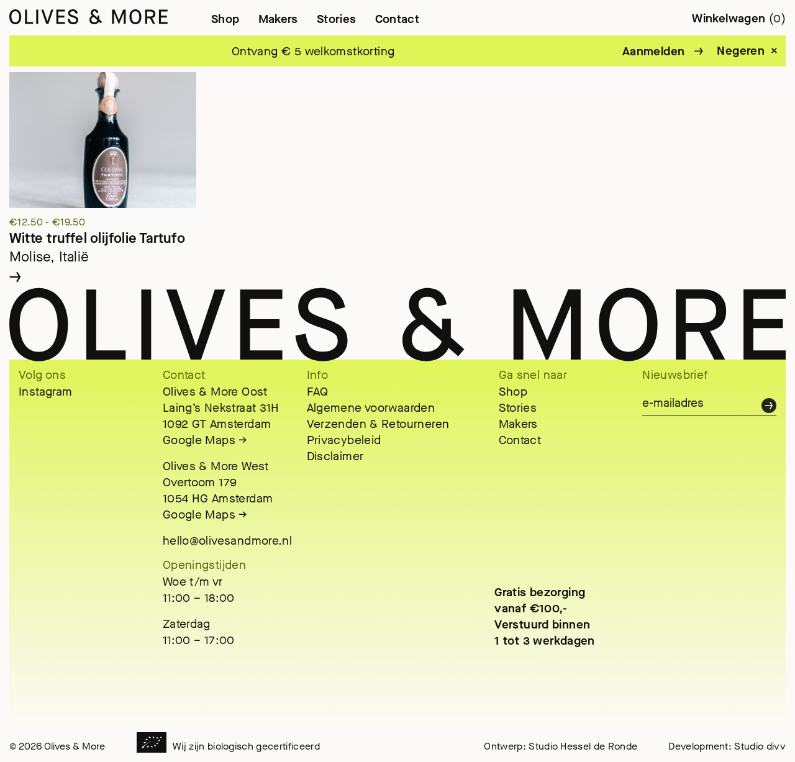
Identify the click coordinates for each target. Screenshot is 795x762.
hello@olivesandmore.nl (227, 540)
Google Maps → (205, 440)
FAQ (318, 391)
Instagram (45, 391)
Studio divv (760, 746)
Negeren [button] (741, 51)
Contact (397, 19)
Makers (278, 19)
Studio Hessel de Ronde (583, 746)
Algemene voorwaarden (371, 407)
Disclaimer (335, 456)
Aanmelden (653, 51)
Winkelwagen (739, 18)
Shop (225, 19)
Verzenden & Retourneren (378, 424)
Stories (337, 19)
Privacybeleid (344, 440)
